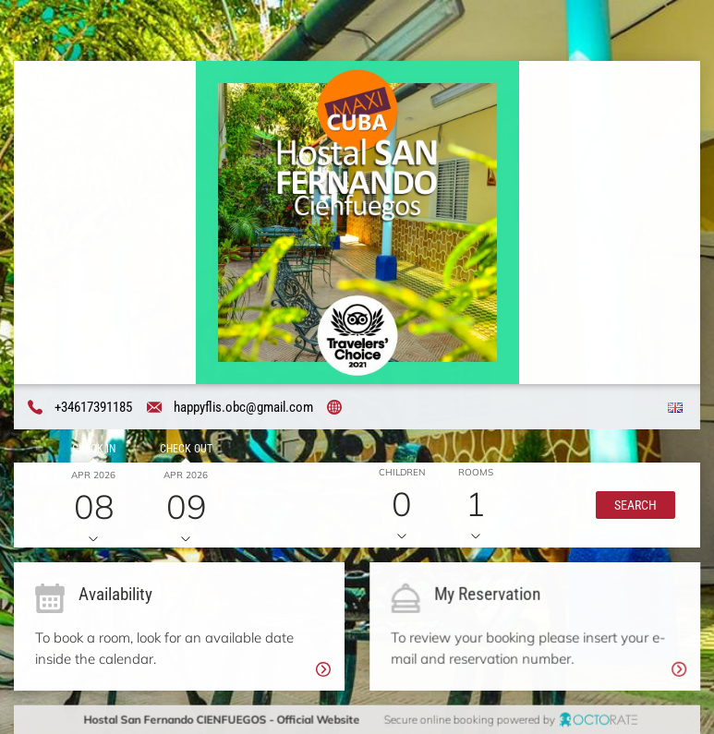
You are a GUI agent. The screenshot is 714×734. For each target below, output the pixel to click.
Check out (185, 448)
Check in (93, 448)
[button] (634, 505)
